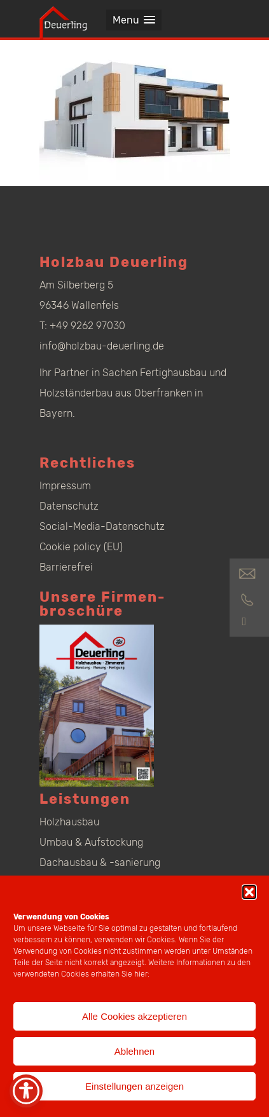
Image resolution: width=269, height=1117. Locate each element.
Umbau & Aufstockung (91, 842)
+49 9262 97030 (87, 326)
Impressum (65, 486)
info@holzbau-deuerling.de (101, 346)
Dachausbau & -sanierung (99, 862)
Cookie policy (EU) (81, 547)
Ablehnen (134, 1051)
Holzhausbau (69, 822)
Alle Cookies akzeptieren (134, 1016)
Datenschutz (69, 506)
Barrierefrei (66, 567)
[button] (249, 892)
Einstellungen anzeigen (134, 1086)
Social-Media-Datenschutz (102, 526)
